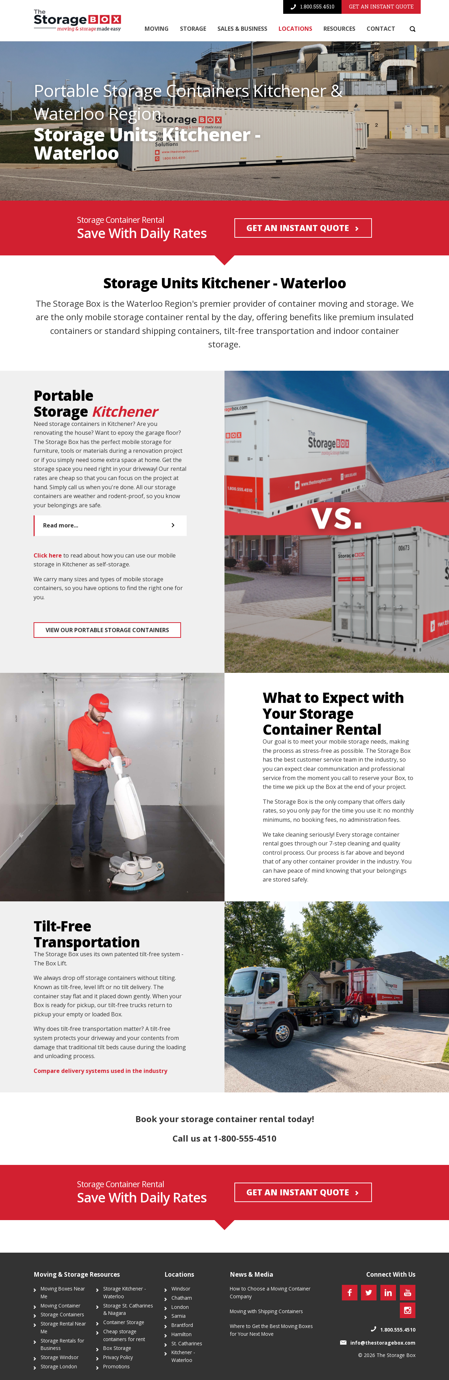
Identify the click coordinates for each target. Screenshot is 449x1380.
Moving (157, 29)
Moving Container (60, 1305)
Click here (48, 588)
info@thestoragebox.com (382, 1342)
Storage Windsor (59, 1357)
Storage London (59, 1366)
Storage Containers (62, 1314)
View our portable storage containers (107, 663)
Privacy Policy (118, 1357)
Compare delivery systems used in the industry (100, 1104)
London (180, 1307)
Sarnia (178, 1316)
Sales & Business (242, 29)
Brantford (182, 1325)
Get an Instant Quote (296, 260)
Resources (339, 29)
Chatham (181, 1297)
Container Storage (123, 1322)
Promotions (116, 1366)
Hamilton (181, 1334)
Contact (381, 29)
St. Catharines (186, 1343)
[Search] (411, 29)
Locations (295, 29)
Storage (193, 29)
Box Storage (117, 1348)
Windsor (180, 1289)
